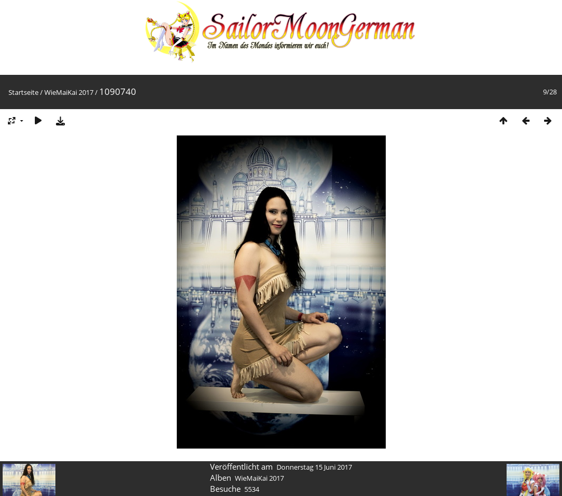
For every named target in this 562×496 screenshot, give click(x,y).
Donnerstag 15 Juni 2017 (314, 467)
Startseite (23, 92)
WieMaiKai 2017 (68, 92)
